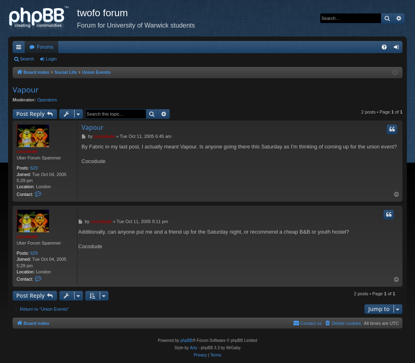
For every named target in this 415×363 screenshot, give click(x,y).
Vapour (26, 89)
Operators (47, 99)
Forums (45, 47)
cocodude (27, 151)
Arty (193, 348)
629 (34, 167)
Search (27, 58)
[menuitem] (384, 47)
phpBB (186, 340)
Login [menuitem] (398, 48)
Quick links (20, 48)
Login (51, 58)
